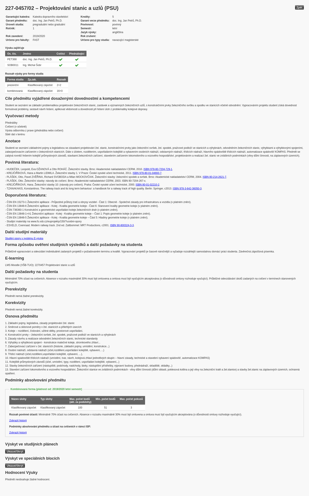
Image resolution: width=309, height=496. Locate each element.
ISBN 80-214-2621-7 (214, 176)
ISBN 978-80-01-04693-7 (147, 173)
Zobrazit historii (18, 420)
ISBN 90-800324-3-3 (122, 225)
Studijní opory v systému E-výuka (24, 238)
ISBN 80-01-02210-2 (147, 184)
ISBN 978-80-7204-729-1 (158, 169)
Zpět (299, 7)
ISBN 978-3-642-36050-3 (187, 188)
